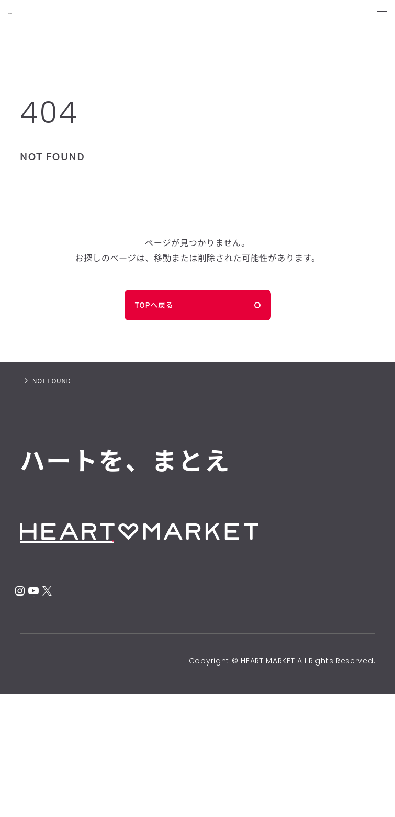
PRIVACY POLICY (50, 783)
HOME (41, 641)
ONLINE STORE (59, 594)
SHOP (196, 641)
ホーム (29, 381)
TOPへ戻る (154, 304)
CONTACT (56, 671)
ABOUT (119, 641)
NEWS (269, 641)
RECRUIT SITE (56, 568)
